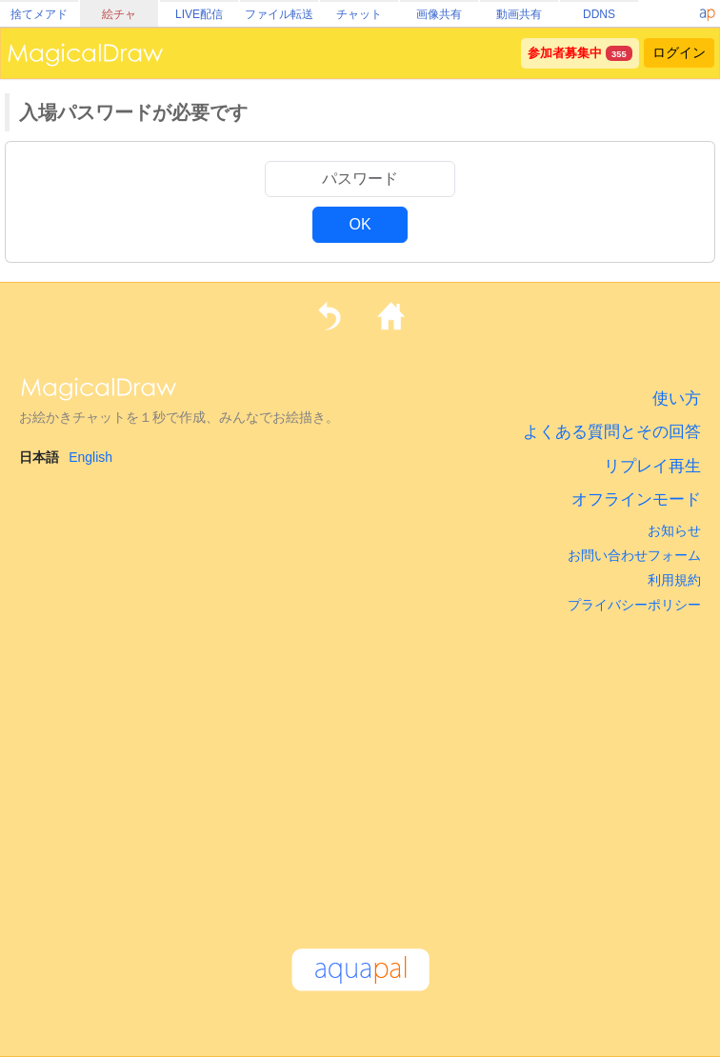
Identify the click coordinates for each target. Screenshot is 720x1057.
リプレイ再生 (652, 466)
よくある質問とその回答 (612, 432)
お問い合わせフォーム (634, 555)
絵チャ (119, 14)
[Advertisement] (360, 772)
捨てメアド (39, 14)
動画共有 (519, 14)
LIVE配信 (199, 14)
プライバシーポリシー (634, 604)
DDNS (599, 14)
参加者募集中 (565, 53)
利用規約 (674, 580)
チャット (359, 14)
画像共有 (439, 14)
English (90, 457)
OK (359, 224)
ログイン (679, 52)
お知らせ (674, 530)
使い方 (676, 398)
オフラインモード (636, 499)
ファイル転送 (279, 14)
